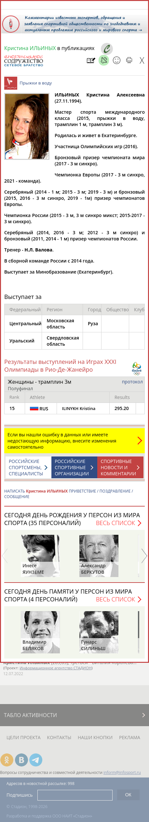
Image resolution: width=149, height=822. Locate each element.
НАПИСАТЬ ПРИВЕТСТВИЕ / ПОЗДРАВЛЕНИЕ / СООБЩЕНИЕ (68, 497)
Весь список (115, 526)
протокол (132, 385)
